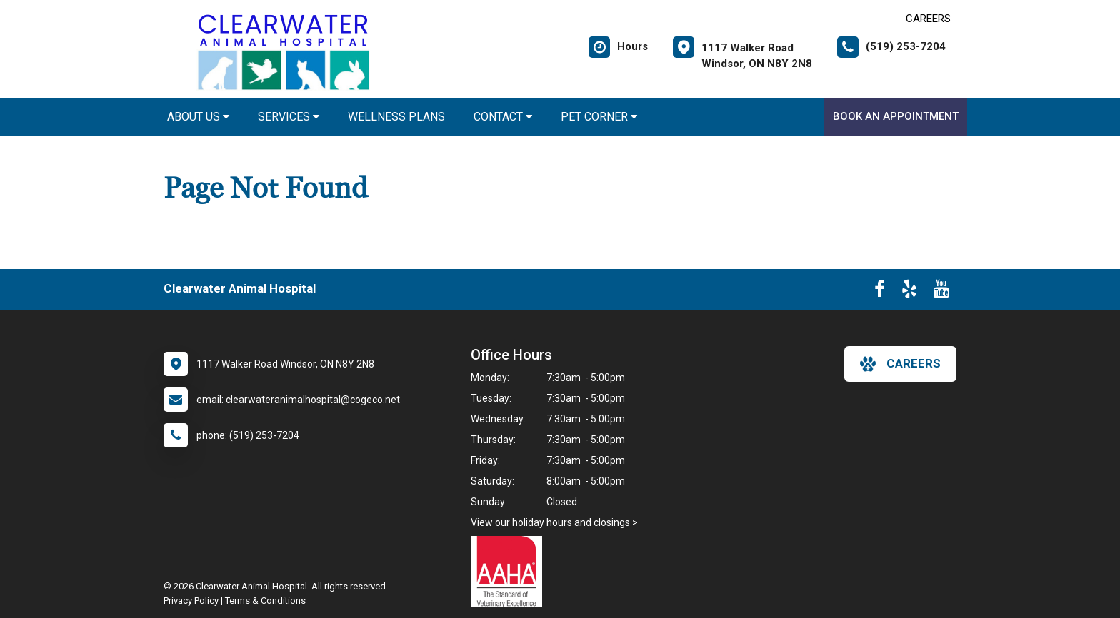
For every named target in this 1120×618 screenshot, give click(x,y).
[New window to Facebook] (879, 292)
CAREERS (928, 18)
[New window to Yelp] (909, 292)
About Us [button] (198, 116)
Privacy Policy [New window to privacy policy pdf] (191, 600)
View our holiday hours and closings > (554, 522)
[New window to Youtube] (941, 292)
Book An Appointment (896, 116)
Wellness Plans (396, 116)
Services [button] (288, 116)
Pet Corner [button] (599, 116)
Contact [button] (503, 116)
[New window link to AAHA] (510, 571)
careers (900, 364)
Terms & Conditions (265, 600)
